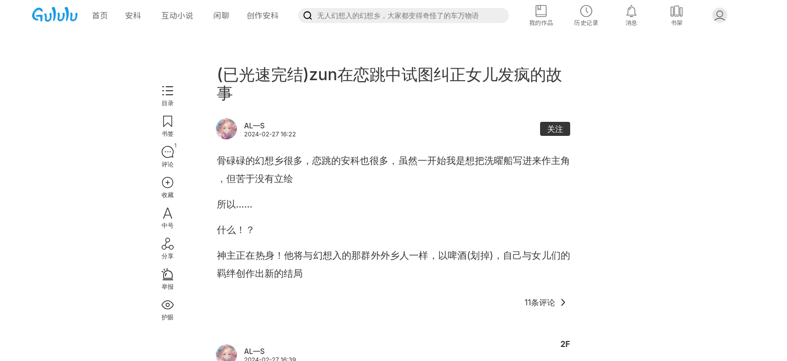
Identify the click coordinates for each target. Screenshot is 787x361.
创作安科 (262, 16)
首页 (100, 16)
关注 (555, 129)
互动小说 (177, 16)
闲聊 (221, 16)
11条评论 (545, 302)
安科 (133, 16)
